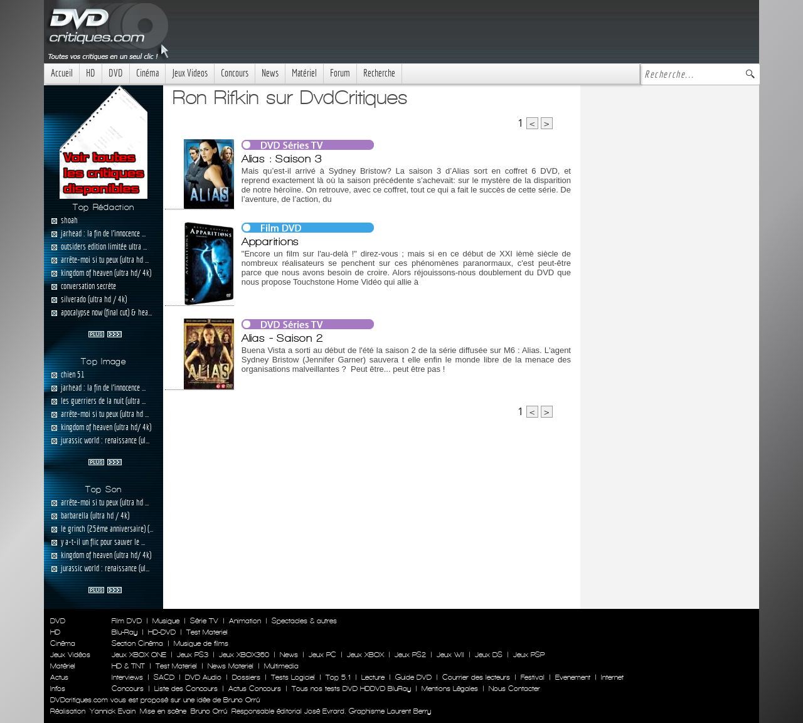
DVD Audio (203, 677)
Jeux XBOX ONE (139, 654)
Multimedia (281, 666)
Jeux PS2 (410, 654)
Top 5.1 (338, 677)
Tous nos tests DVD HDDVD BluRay (351, 688)
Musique (165, 621)
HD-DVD (162, 632)
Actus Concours (254, 688)
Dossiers (246, 677)
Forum (340, 73)
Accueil (62, 73)
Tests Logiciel (293, 677)
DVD (116, 73)
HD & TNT (128, 666)
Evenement (572, 677)
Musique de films (201, 643)
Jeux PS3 (192, 654)
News (270, 73)
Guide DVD (413, 677)
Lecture (373, 677)
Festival (533, 677)
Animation (245, 621)
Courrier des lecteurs (476, 677)
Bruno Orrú (209, 711)
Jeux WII (450, 654)
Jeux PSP (529, 654)
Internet (612, 677)
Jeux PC (322, 654)
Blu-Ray (124, 632)
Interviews (127, 677)
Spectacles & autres (304, 621)
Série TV (204, 621)
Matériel (304, 73)
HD (90, 73)
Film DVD (127, 621)
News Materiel (230, 666)
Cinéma (147, 73)
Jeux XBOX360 (244, 654)
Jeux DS (489, 654)
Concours (234, 73)
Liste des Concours (186, 688)
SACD (164, 677)
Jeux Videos (190, 73)
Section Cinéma (137, 643)
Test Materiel (207, 632)
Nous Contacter (513, 688)
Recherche (379, 73)
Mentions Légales (450, 688)
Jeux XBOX (365, 654)
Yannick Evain (113, 711)
